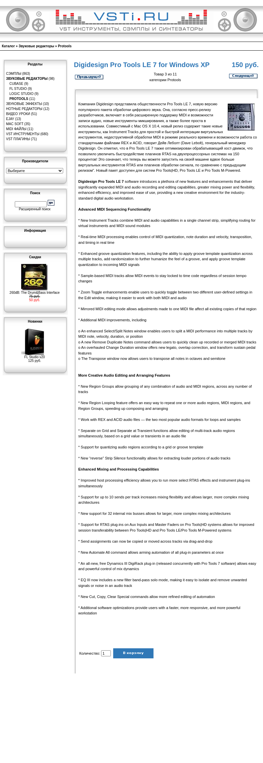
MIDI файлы (16, 129)
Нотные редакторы (24, 109)
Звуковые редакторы (36, 46)
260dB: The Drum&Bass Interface (34, 291)
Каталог (8, 46)
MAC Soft (14, 124)
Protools (65, 46)
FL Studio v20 (34, 355)
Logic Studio (21, 94)
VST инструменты (22, 134)
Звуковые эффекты (24, 104)
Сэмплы (13, 73)
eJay (10, 119)
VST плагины (18, 139)
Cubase (16, 84)
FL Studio (18, 89)
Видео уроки (18, 114)
